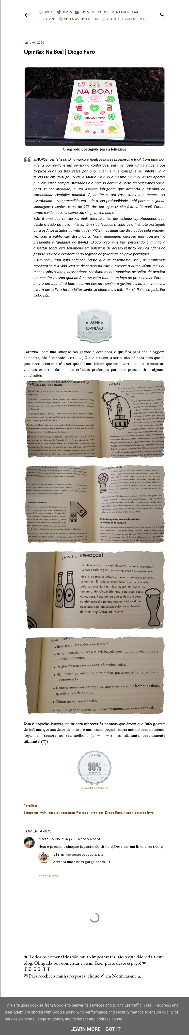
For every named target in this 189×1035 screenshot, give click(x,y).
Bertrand (99, 788)
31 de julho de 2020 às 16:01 (81, 839)
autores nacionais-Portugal (69, 812)
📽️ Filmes (64, 12)
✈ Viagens (47, 19)
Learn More (85, 1029)
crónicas (97, 812)
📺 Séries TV (84, 12)
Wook (88, 788)
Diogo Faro (113, 812)
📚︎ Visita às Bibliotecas (79, 19)
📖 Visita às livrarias (119, 19)
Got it (113, 1029)
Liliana (58, 854)
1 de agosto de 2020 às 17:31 (85, 854)
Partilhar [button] (30, 806)
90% (43, 812)
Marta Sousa (49, 839)
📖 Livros (46, 12)
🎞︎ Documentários (113, 12)
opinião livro (144, 812)
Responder (48, 876)
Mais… (137, 12)
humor (128, 812)
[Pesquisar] (162, 14)
